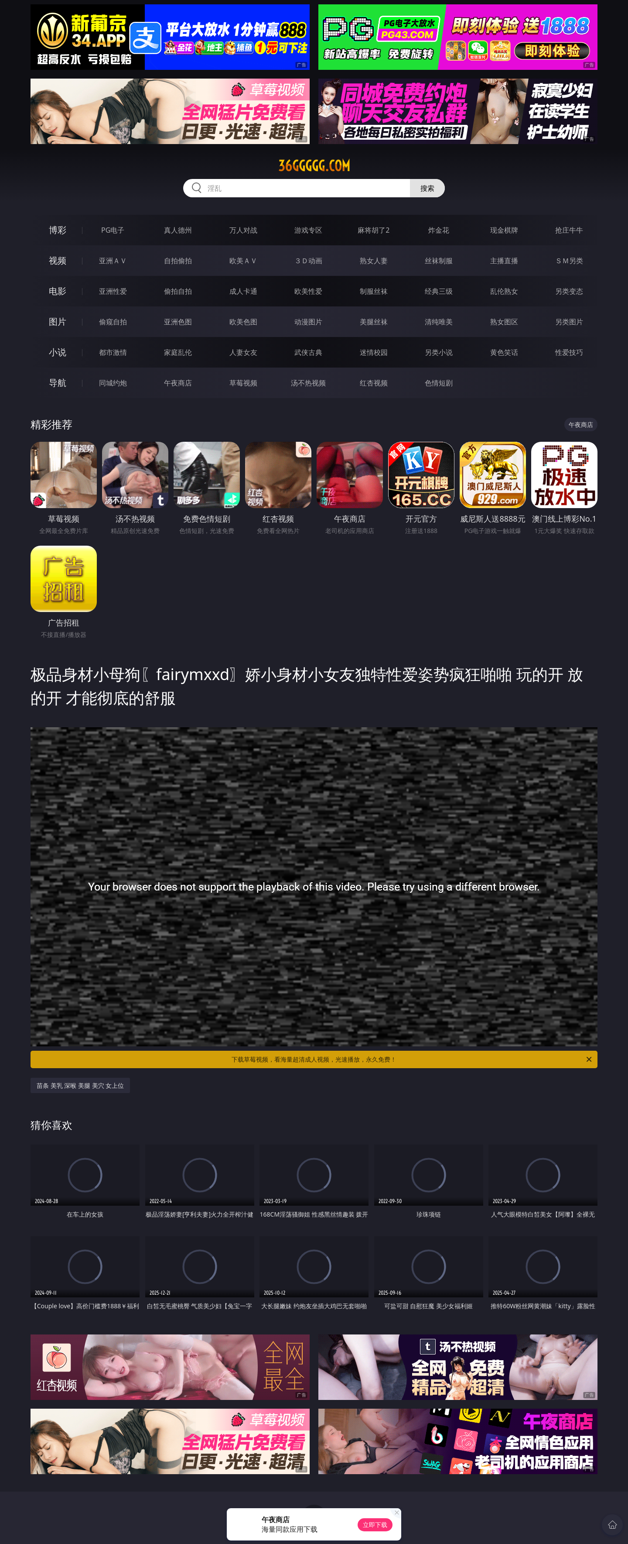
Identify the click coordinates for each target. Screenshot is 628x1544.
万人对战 (243, 230)
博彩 (57, 230)
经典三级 (439, 291)
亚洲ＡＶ (113, 260)
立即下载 (375, 1524)
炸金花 (438, 230)
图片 (57, 321)
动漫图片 (308, 322)
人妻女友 (243, 352)
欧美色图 (243, 322)
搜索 (427, 188)
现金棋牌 (504, 230)
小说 (57, 352)
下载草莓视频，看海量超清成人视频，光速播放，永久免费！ (412, 1059)
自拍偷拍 (178, 260)
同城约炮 (113, 383)
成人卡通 (243, 291)
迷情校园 (374, 352)
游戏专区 (308, 230)
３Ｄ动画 (308, 260)
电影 (57, 291)
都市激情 (113, 352)
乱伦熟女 (504, 291)
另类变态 (569, 291)
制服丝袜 (374, 291)
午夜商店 (178, 383)
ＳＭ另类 (569, 260)
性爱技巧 (569, 352)
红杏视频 (374, 383)
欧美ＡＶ (243, 260)
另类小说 (439, 352)
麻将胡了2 (373, 230)
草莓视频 (243, 383)
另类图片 (569, 322)
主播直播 (504, 260)
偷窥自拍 (113, 322)
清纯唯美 (439, 322)
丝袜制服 (439, 260)
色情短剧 (439, 383)
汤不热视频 (308, 383)
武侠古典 (308, 352)
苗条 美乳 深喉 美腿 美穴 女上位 (80, 1085)
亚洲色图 (178, 322)
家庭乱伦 (178, 352)
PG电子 (112, 230)
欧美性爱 (308, 291)
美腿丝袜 (374, 322)
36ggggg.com (314, 166)
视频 (57, 260)
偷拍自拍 (178, 291)
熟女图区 (504, 322)
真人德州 (178, 230)
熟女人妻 (374, 260)
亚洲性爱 (113, 291)
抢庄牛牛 (569, 230)
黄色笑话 (504, 352)
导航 (57, 383)
